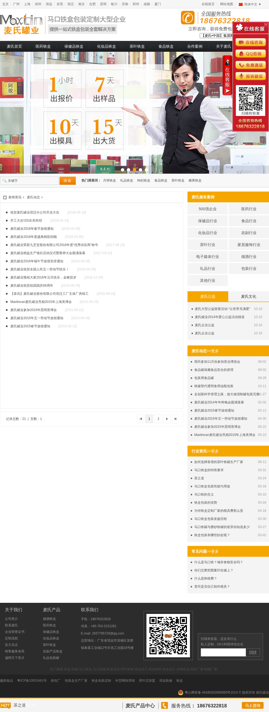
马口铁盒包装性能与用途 (212, 486)
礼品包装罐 (51, 658)
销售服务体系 (14, 651)
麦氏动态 (33, 197)
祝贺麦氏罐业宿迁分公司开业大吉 (34, 212)
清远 (49, 4)
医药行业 (249, 209)
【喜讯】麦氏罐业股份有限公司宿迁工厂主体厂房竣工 (49, 294)
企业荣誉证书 (14, 632)
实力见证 (11, 645)
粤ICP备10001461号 (32, 680)
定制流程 (11, 638)
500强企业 (207, 209)
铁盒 (179, 680)
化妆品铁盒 (106, 46)
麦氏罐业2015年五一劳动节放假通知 (220, 418)
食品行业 (249, 221)
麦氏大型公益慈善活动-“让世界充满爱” (222, 309)
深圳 (38, 4)
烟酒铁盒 (49, 619)
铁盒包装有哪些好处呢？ (212, 535)
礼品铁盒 (126, 180)
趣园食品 (6, 680)
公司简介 (11, 619)
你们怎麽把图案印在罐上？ (213, 570)
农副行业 (249, 233)
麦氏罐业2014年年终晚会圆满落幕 (219, 402)
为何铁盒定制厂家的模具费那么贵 (218, 511)
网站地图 (226, 4)
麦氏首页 (14, 46)
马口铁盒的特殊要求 (209, 470)
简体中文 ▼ (252, 4)
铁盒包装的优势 (205, 502)
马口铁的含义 (204, 494)
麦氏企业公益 (204, 325)
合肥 (92, 4)
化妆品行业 (207, 233)
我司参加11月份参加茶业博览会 (217, 362)
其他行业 (207, 280)
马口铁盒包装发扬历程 (210, 519)
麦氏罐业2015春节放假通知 (214, 410)
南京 (81, 4)
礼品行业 (207, 268)
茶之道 (199, 478)
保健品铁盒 (73, 46)
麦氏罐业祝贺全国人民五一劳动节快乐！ (39, 269)
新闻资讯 (14, 197)
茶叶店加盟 (147, 680)
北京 (5, 4)
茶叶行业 (207, 244)
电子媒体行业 (207, 256)
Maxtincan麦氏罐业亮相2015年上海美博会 (224, 435)
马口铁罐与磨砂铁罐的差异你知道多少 (222, 527)
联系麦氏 (11, 625)
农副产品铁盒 (52, 651)
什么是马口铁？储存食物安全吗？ (218, 562)
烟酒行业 (249, 256)
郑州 (136, 4)
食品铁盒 (166, 46)
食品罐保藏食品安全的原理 (213, 370)
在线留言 (208, 4)
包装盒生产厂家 (76, 680)
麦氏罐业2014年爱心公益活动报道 (220, 317)
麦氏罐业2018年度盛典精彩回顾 (33, 237)
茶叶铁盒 (137, 46)
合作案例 (194, 46)
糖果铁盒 (195, 180)
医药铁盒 (43, 46)
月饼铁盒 (109, 180)
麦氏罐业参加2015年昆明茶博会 (217, 427)
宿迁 (70, 4)
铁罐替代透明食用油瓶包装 (213, 386)
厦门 (157, 4)
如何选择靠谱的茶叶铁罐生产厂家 (218, 462)
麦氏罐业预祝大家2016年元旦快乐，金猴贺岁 (43, 277)
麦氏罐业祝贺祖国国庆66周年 (31, 285)
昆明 (103, 4)
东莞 (60, 4)
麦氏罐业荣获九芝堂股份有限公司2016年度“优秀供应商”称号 (54, 245)
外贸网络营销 (125, 680)
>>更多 (213, 351)
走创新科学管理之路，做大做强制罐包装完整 (226, 394)
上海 (27, 4)
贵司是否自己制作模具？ (212, 586)
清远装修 (165, 680)
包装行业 (249, 268)
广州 (16, 4)
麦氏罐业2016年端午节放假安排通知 (36, 261)
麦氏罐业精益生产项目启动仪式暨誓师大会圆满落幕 (47, 253)
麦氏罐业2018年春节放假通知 (32, 229)
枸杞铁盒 (143, 180)
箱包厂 (56, 680)
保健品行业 (207, 221)
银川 (114, 4)
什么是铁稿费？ (205, 578)
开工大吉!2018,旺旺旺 (26, 220)
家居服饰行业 (248, 244)
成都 (146, 4)
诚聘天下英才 (14, 658)
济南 (125, 4)
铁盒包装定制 (101, 680)
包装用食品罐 (204, 378)
